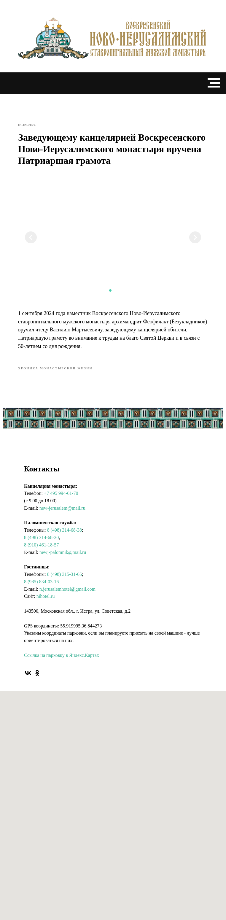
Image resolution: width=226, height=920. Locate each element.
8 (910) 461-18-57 (41, 544)
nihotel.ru (45, 596)
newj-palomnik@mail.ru (62, 552)
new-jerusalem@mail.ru (62, 508)
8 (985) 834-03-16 (41, 581)
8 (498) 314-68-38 (64, 530)
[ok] (37, 673)
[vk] (28, 673)
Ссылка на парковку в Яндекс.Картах (61, 655)
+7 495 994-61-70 (61, 493)
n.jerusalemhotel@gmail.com (67, 589)
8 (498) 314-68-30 (41, 537)
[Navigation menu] (214, 83)
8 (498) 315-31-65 (64, 574)
